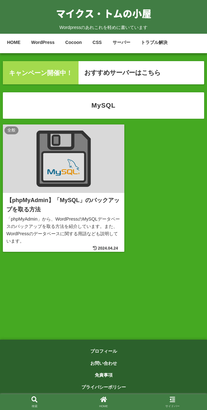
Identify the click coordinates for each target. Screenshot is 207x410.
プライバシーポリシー (103, 388)
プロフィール (103, 352)
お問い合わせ (103, 364)
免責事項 (104, 376)
